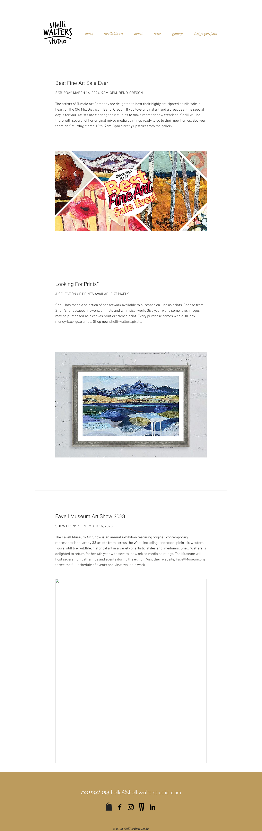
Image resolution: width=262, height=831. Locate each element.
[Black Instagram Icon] (131, 807)
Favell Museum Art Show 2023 (90, 516)
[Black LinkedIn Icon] (152, 807)
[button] (108, 807)
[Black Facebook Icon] (120, 807)
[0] (142, 807)
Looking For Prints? (77, 284)
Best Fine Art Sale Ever (81, 83)
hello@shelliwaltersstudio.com (146, 792)
